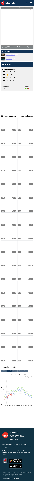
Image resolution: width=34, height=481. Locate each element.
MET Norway (16, 478)
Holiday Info (6, 2)
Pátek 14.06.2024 (11, 116)
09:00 (9, 371)
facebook (28, 472)
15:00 (20, 371)
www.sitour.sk (14, 439)
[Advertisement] (17, 102)
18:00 (25, 371)
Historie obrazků (26, 116)
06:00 (3, 371)
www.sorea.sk (9, 59)
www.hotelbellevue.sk (10, 55)
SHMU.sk (9, 478)
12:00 (14, 371)
